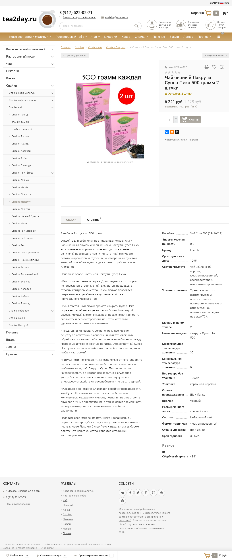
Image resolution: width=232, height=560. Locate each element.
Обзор (71, 219)
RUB (219, 2)
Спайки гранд (20, 114)
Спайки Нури (19, 223)
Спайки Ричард (21, 303)
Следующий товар (216, 55)
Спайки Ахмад (20, 143)
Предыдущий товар (74, 55)
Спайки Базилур (21, 165)
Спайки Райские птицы (25, 259)
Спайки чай (31, 107)
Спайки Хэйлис (20, 296)
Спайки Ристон (20, 136)
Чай (94, 36)
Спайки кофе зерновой (31, 100)
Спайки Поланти (21, 194)
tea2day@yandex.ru (116, 17)
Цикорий (110, 36)
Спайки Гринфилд (33, 173)
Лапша (188, 36)
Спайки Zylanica (21, 281)
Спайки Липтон (21, 208)
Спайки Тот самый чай (25, 274)
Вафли (174, 36)
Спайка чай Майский (24, 230)
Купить (193, 119)
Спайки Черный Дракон (26, 216)
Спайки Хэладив (21, 288)
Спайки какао (17, 317)
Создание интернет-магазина (20, 547)
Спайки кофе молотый (31, 93)
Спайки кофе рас (31, 311)
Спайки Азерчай (21, 150)
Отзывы (94, 219)
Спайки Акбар (20, 158)
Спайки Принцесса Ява (25, 252)
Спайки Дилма (20, 179)
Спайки (140, 36)
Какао (126, 36)
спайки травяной (22, 129)
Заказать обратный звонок (79, 17)
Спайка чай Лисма (22, 238)
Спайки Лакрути (21, 201)
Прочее (203, 36)
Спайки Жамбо (20, 187)
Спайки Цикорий (18, 325)
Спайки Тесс (19, 245)
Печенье (159, 36)
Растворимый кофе (70, 36)
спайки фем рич (21, 121)
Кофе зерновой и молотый (28, 36)
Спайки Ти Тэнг (20, 267)
